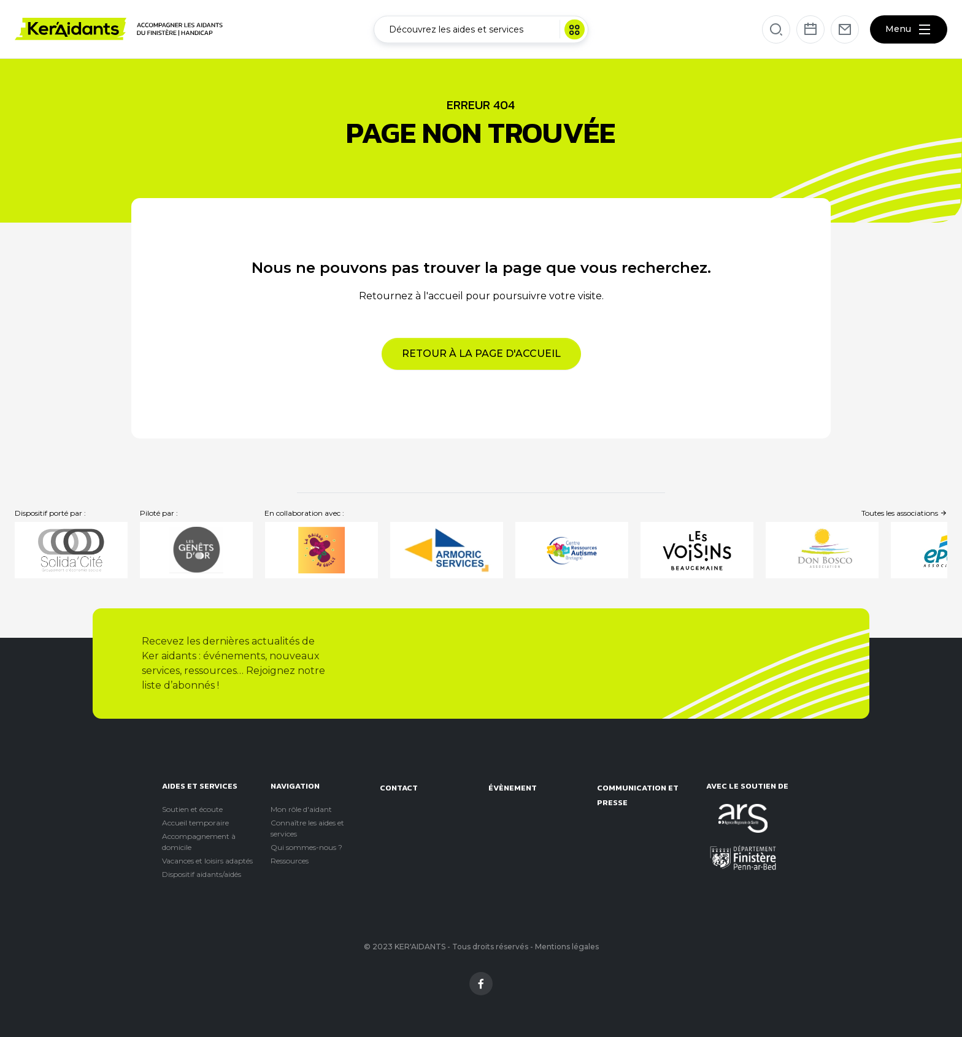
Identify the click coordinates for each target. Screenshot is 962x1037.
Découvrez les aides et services (487, 29)
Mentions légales (567, 946)
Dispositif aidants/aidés (201, 874)
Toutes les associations (904, 513)
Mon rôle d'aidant (301, 809)
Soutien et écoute (192, 809)
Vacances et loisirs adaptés (207, 860)
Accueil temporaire (195, 822)
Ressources (290, 860)
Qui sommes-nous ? (306, 847)
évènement (512, 788)
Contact (399, 788)
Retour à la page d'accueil (481, 353)
